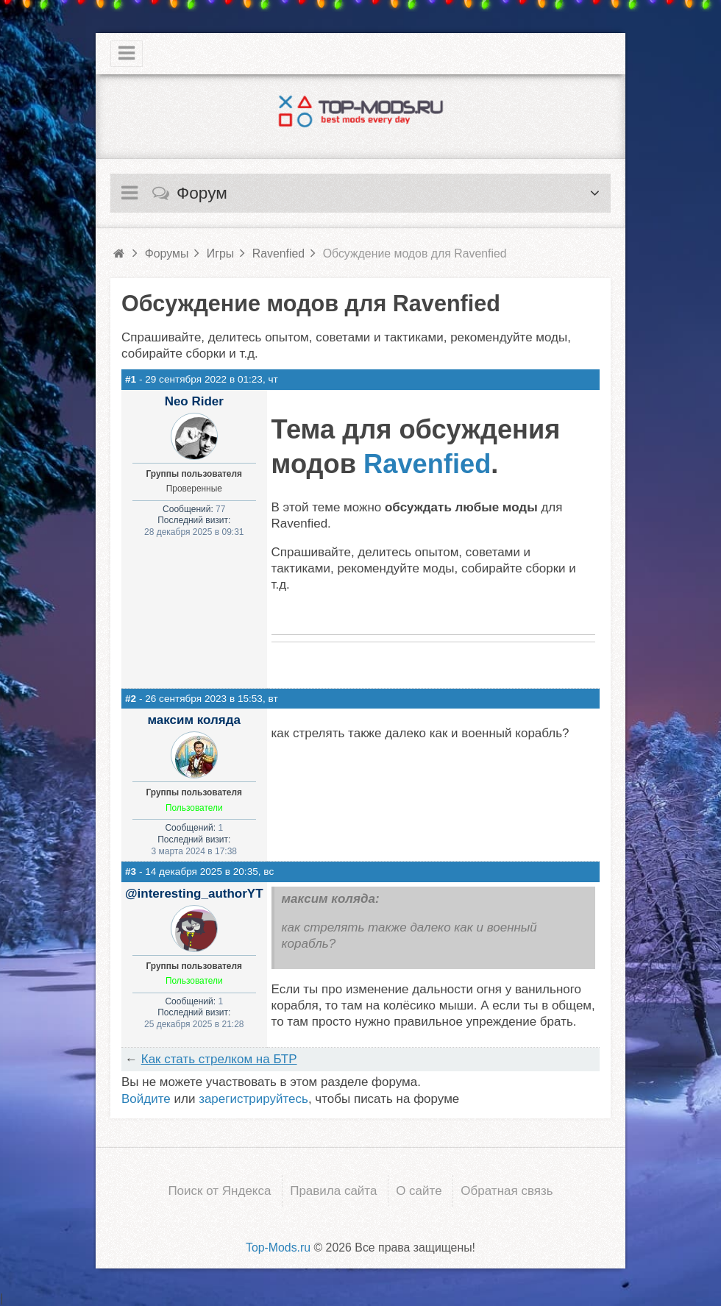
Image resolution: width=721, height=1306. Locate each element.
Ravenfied (427, 464)
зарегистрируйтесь (253, 1099)
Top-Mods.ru (278, 1247)
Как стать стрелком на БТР (219, 1059)
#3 (130, 871)
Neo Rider (194, 401)
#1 (130, 379)
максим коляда (194, 720)
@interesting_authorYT (194, 894)
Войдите (146, 1099)
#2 (130, 698)
